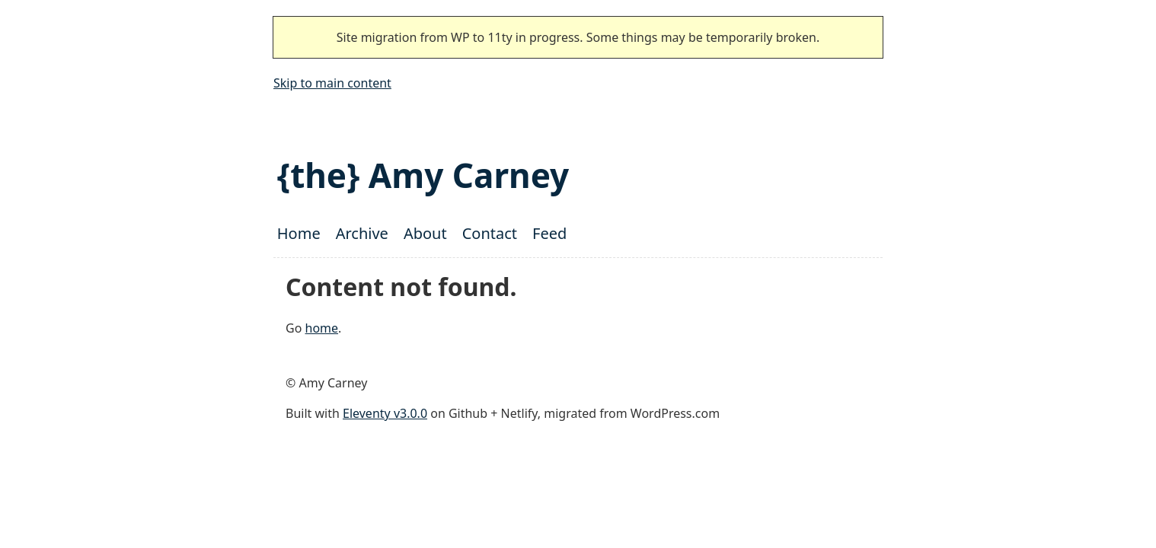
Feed (549, 233)
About (425, 233)
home (322, 328)
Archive (362, 233)
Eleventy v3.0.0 (385, 413)
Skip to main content (332, 83)
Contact (489, 233)
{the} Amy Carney (423, 175)
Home (299, 233)
